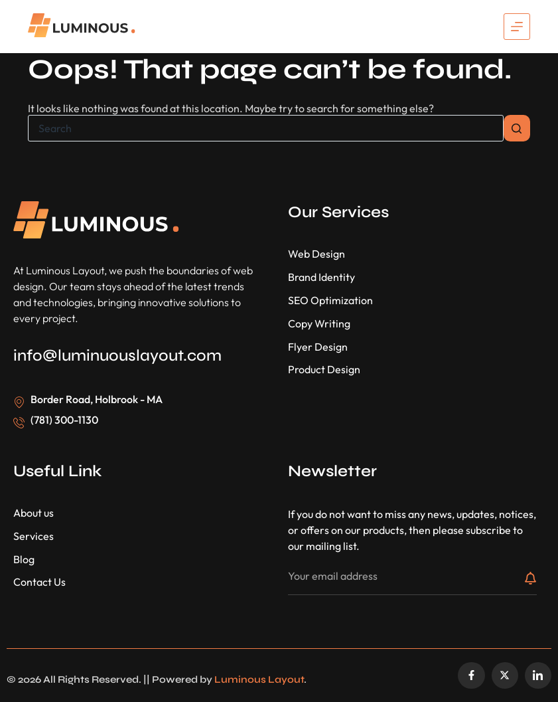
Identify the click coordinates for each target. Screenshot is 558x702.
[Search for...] (266, 128)
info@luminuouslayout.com (117, 355)
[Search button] (517, 128)
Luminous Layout (259, 679)
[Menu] (517, 26)
